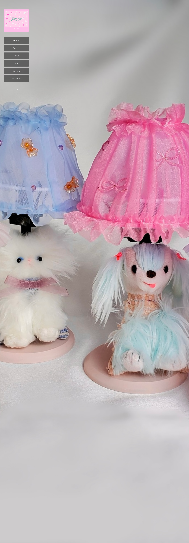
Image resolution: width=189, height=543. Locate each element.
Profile (16, 48)
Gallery (16, 71)
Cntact (16, 63)
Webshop (16, 78)
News (16, 55)
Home (16, 40)
